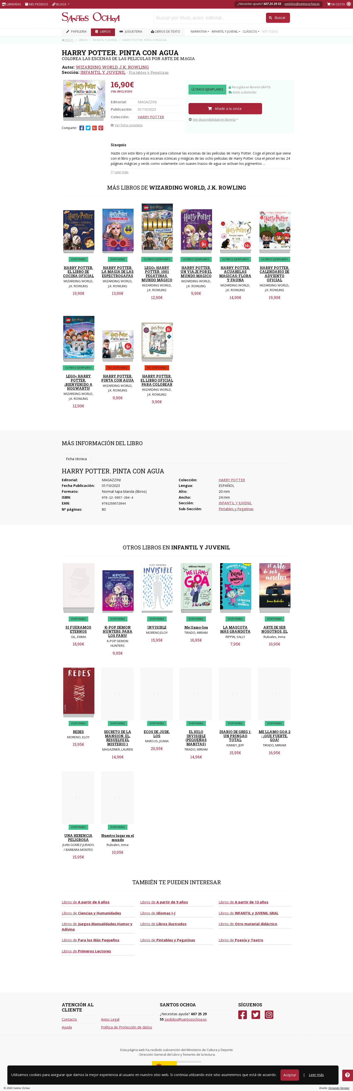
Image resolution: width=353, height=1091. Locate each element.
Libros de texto (165, 31)
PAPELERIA (76, 31)
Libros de (86, 902)
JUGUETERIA (130, 31)
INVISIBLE (156, 627)
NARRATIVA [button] (199, 31)
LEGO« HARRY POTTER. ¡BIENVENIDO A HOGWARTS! (78, 382)
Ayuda (67, 1027)
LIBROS (103, 31)
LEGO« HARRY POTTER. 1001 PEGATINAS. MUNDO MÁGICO (156, 273)
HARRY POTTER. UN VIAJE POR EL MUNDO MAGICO (196, 271)
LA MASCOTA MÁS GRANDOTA (235, 629)
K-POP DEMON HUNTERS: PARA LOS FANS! (117, 631)
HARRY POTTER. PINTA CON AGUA (117, 378)
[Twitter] (256, 1015)
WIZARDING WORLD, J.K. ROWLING (112, 67)
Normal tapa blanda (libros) (124, 491)
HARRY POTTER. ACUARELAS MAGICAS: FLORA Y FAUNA (235, 273)
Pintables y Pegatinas (149, 72)
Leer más (316, 1074)
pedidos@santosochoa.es (302, 3)
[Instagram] (269, 1015)
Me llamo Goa (196, 627)
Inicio (67, 40)
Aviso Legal (110, 1019)
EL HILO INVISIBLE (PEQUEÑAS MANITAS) (196, 737)
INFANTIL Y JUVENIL (103, 72)
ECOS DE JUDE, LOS (157, 733)
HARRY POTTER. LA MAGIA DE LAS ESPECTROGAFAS (117, 271)
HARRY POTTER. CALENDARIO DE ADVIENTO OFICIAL (274, 273)
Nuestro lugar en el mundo (117, 837)
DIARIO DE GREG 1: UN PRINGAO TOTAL (235, 735)
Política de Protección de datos (126, 1027)
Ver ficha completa (126, 125)
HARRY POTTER (151, 117)
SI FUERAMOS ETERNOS (78, 629)
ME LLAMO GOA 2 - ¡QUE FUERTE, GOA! (274, 735)
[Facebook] (242, 1015)
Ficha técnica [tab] (76, 458)
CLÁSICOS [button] (250, 31)
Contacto (69, 1019)
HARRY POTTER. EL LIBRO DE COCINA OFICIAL (78, 271)
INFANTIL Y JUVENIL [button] (225, 31)
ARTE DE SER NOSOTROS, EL (274, 629)
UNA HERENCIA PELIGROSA (78, 837)
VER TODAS (270, 31)
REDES (78, 731)
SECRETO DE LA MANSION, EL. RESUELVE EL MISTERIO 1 (117, 737)
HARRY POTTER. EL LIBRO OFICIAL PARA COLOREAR (157, 380)
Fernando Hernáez (338, 1088)
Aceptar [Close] (289, 1075)
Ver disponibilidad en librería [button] (212, 119)
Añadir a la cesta (224, 108)
